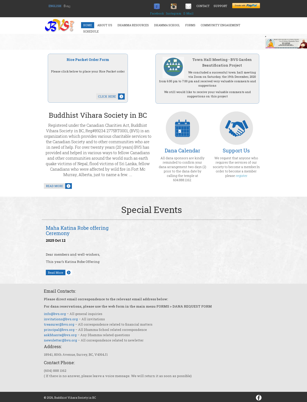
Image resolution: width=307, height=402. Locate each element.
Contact (203, 6)
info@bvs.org (55, 313)
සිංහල (67, 6)
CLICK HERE (107, 96)
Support (220, 6)
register (241, 176)
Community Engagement (220, 25)
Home (87, 25)
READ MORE (54, 186)
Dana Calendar (182, 150)
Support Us (236, 150)
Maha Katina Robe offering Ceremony (77, 231)
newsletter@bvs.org (60, 340)
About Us (104, 25)
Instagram (173, 13)
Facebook (157, 13)
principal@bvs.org (59, 329)
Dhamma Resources (133, 25)
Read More (55, 272)
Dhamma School (167, 25)
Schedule (91, 31)
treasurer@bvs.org (59, 324)
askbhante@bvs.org (60, 335)
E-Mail (188, 13)
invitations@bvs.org (61, 319)
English (55, 6)
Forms (190, 25)
